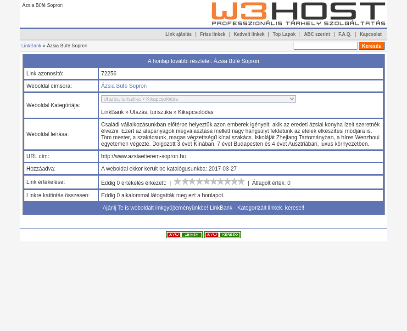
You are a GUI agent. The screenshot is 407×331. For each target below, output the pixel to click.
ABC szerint (317, 34)
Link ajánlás (179, 34)
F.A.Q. (344, 34)
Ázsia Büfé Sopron (124, 86)
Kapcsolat (371, 34)
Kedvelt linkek (249, 34)
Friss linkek (212, 34)
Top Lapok (284, 34)
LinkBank (32, 45)
